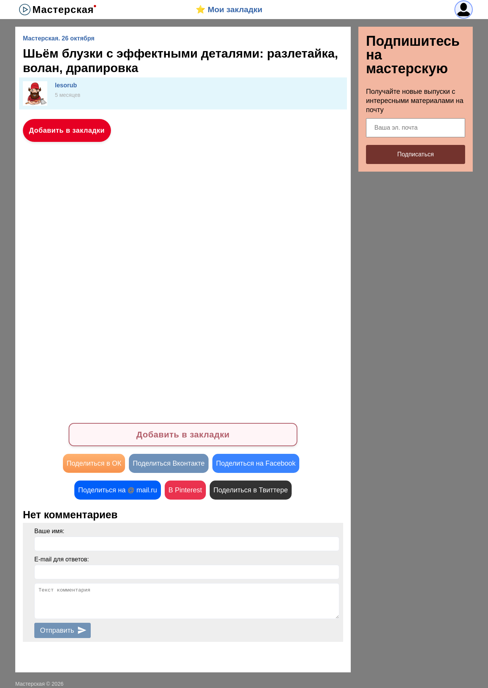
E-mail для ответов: (61, 559)
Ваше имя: (49, 531)
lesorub (66, 85)
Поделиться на (117, 490)
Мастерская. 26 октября (59, 38)
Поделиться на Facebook (255, 463)
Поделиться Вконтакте (169, 463)
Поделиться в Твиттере (251, 490)
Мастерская (63, 9)
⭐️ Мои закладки (229, 9)
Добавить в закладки (67, 130)
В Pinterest (185, 490)
